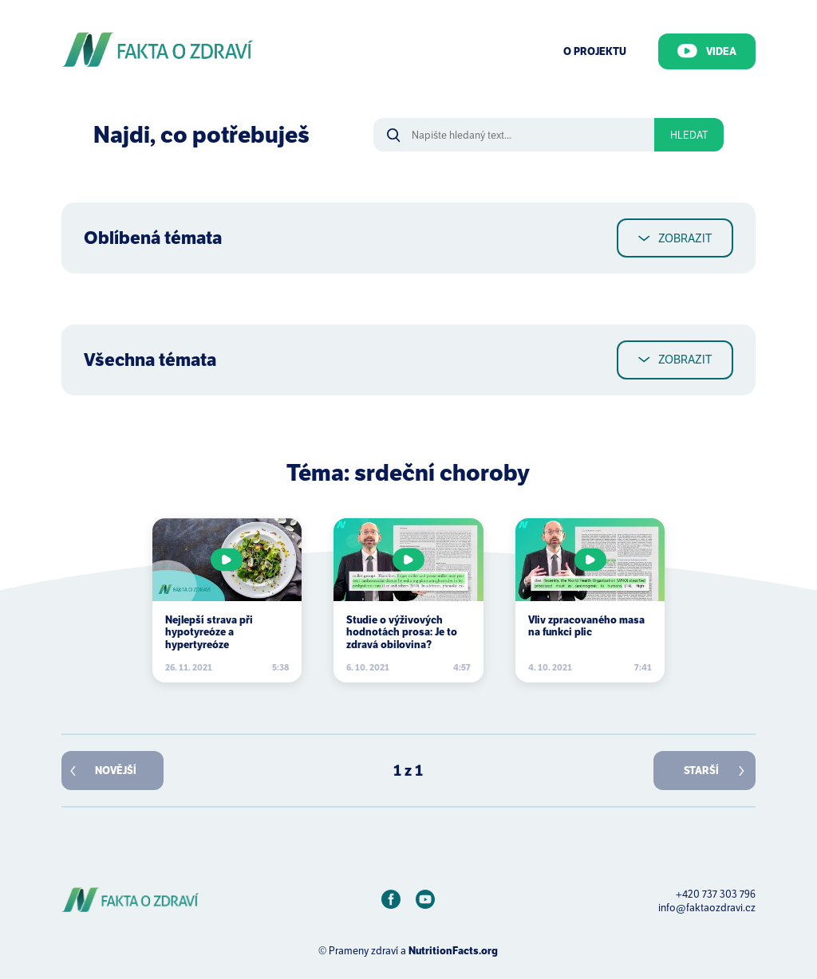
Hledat (689, 135)
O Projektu (594, 51)
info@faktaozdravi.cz (707, 907)
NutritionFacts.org (453, 950)
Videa (706, 51)
